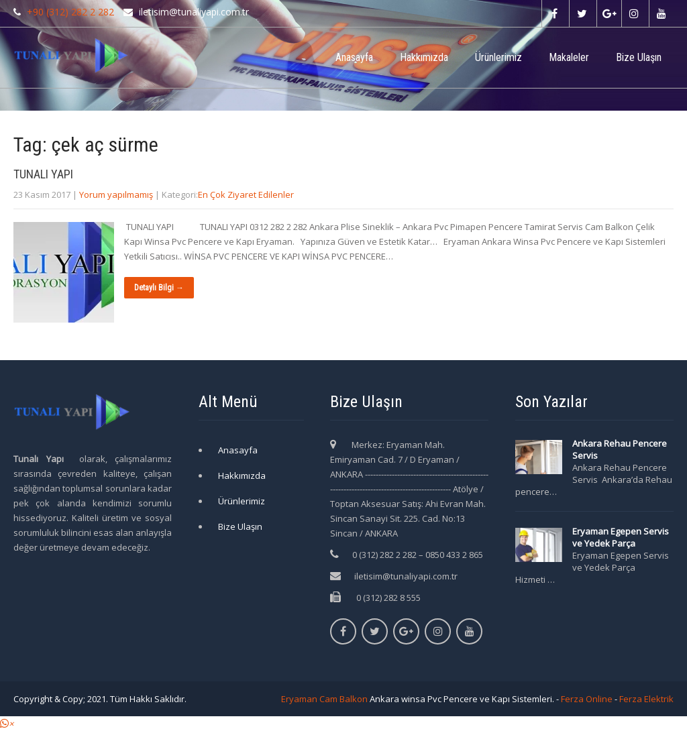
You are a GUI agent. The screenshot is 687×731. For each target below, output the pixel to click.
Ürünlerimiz (498, 57)
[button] (6, 724)
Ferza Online (587, 699)
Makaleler (569, 57)
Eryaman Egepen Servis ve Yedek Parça (620, 537)
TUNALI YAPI (43, 174)
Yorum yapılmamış (116, 194)
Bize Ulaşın (639, 57)
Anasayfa (354, 57)
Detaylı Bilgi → (159, 287)
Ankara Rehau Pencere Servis (619, 449)
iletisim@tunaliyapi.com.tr (406, 576)
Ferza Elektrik (646, 699)
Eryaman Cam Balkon (324, 699)
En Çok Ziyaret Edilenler (246, 194)
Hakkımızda (424, 57)
